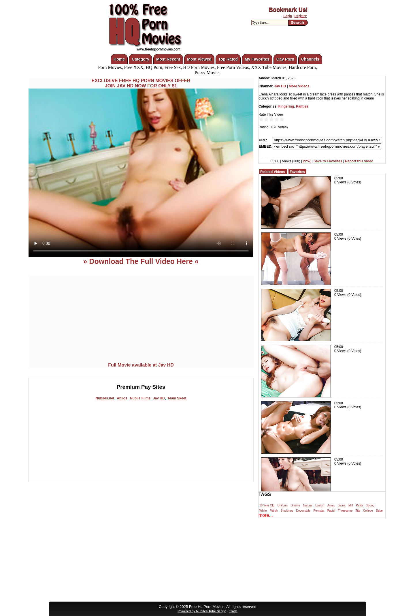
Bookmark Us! (288, 9)
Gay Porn (285, 59)
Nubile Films (140, 398)
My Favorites (257, 59)
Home (119, 59)
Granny (295, 505)
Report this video (359, 161)
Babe (379, 510)
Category (140, 59)
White (263, 510)
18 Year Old (266, 505)
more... (266, 515)
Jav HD (159, 398)
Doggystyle (303, 510)
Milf (350, 505)
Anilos (122, 398)
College (368, 510)
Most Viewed (199, 59)
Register (300, 16)
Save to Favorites (328, 161)
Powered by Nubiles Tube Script (202, 611)
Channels (310, 59)
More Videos (299, 86)
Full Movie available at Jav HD (141, 365)
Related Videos (272, 172)
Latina (341, 505)
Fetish (274, 510)
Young (370, 505)
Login (287, 16)
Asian (331, 505)
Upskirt (319, 505)
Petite (359, 505)
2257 (307, 161)
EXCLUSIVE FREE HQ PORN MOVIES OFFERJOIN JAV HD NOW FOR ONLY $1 (141, 83)
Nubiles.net (105, 398)
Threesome (345, 510)
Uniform (283, 505)
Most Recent (168, 59)
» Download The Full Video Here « (141, 261)
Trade (233, 611)
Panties (302, 106)
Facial (331, 510)
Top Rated (228, 59)
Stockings (287, 510)
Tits (358, 510)
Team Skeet (176, 398)
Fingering (286, 106)
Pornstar (318, 510)
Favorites (297, 172)
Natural (307, 505)
